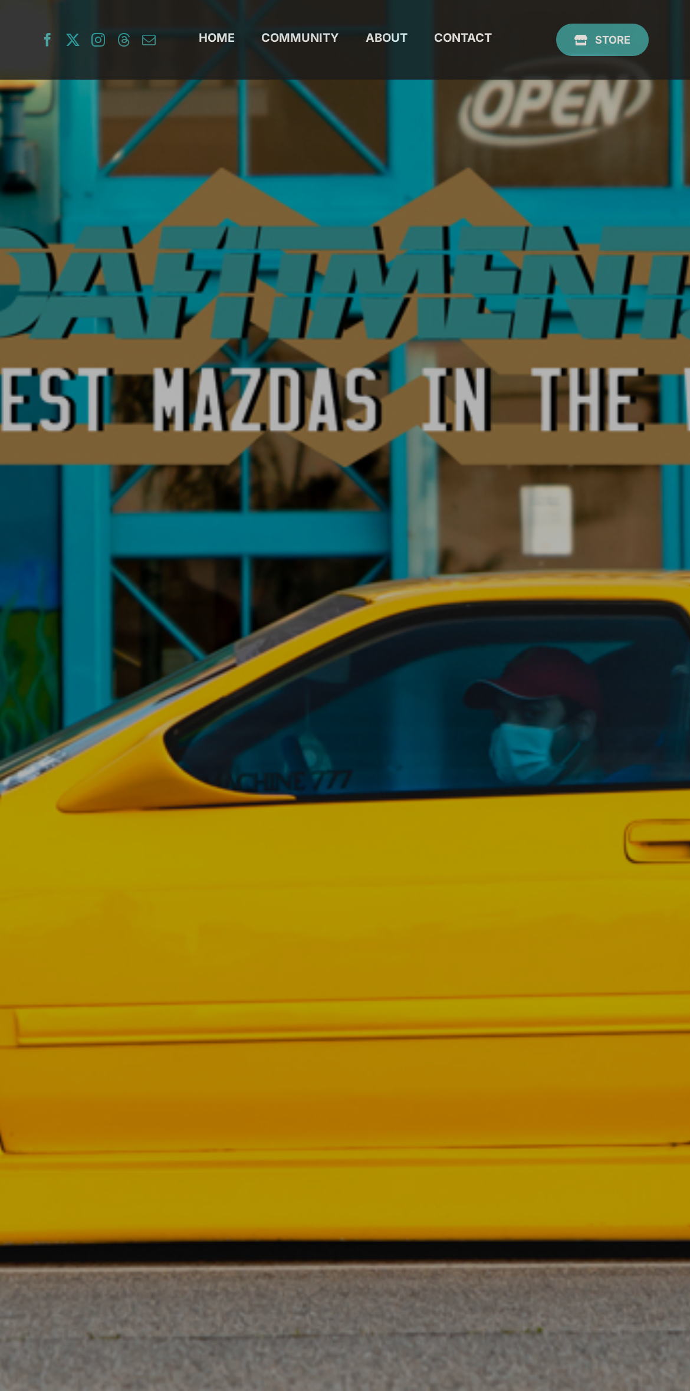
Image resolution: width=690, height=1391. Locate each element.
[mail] (149, 40)
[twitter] (73, 40)
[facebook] (47, 40)
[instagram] (98, 40)
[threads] (123, 40)
